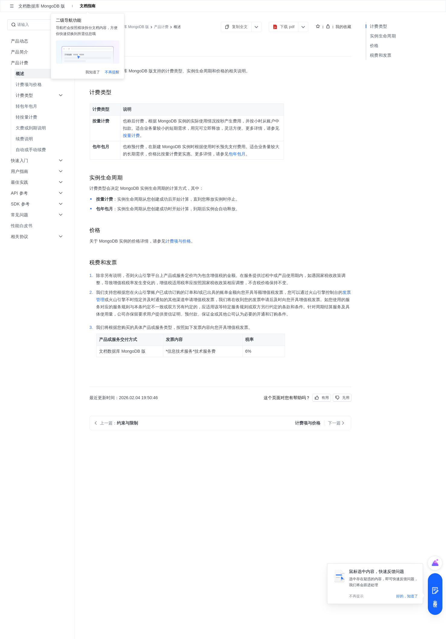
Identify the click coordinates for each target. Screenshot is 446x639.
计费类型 (378, 26)
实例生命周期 (383, 35)
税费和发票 (381, 55)
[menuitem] (38, 73)
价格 (374, 45)
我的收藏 (343, 26)
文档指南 (87, 6)
